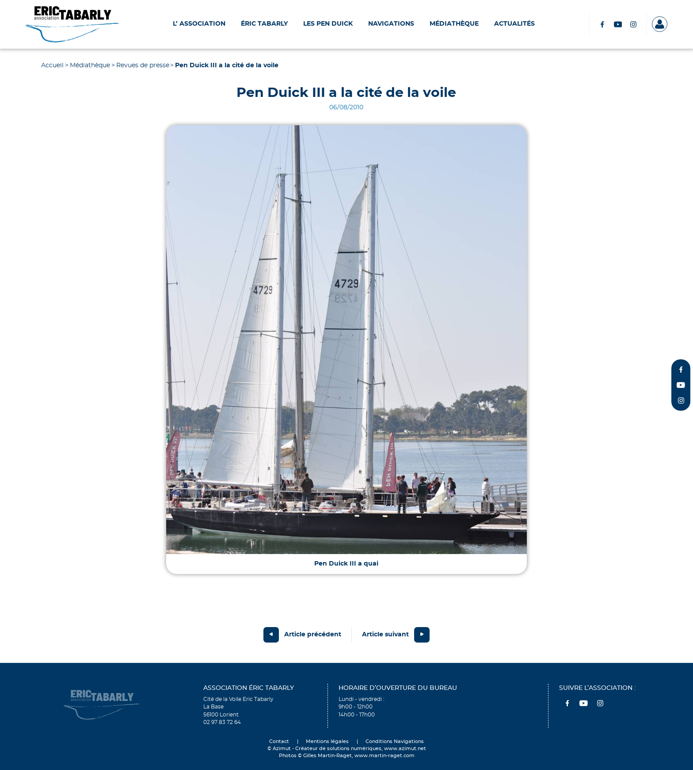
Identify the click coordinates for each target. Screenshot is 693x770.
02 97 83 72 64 (222, 722)
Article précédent (312, 634)
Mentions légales (327, 741)
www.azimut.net (405, 749)
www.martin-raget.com (384, 756)
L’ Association (199, 24)
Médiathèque (454, 24)
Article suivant (385, 634)
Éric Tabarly (264, 24)
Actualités (514, 24)
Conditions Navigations (395, 741)
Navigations (391, 24)
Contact (279, 741)
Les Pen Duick (328, 24)
